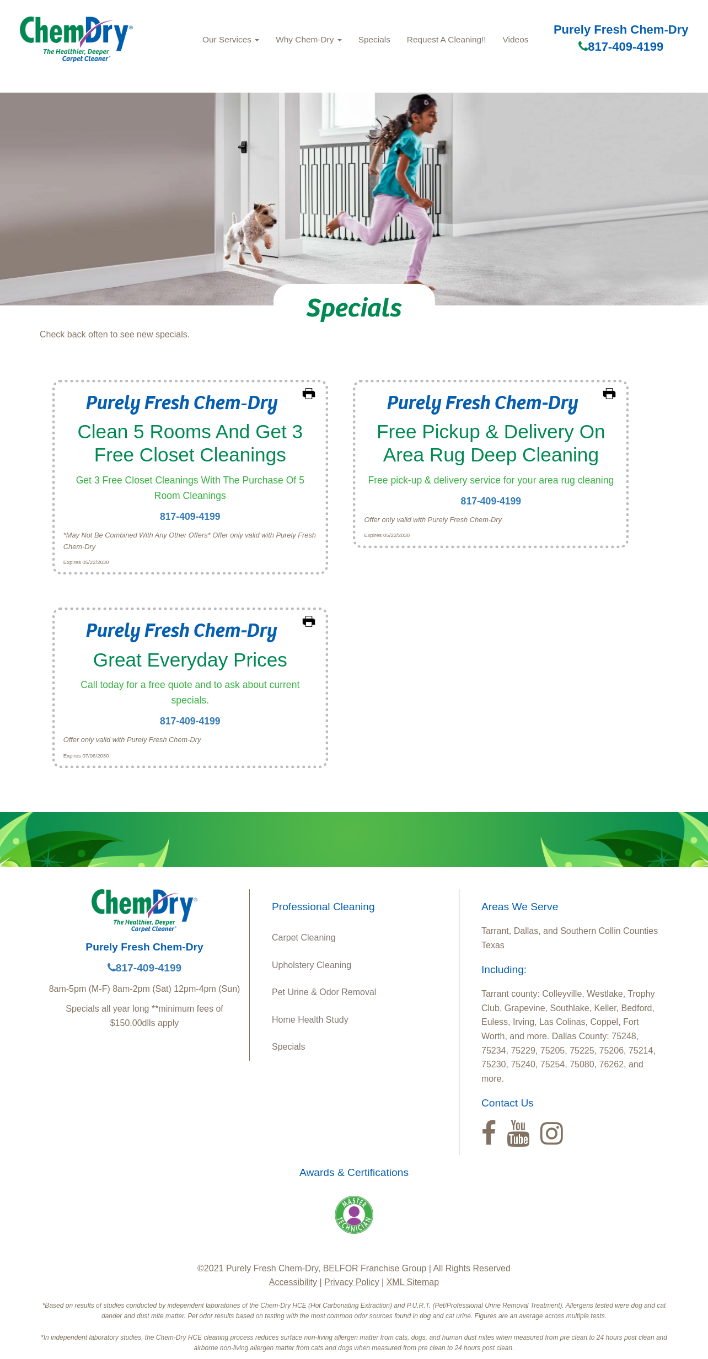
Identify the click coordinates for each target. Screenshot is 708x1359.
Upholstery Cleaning (311, 965)
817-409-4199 (620, 46)
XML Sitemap (413, 1282)
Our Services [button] (230, 39)
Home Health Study (310, 1019)
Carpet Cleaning (304, 937)
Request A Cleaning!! (446, 39)
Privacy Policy (351, 1282)
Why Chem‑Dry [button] (308, 39)
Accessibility (293, 1282)
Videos (516, 39)
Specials (374, 39)
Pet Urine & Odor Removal (324, 992)
